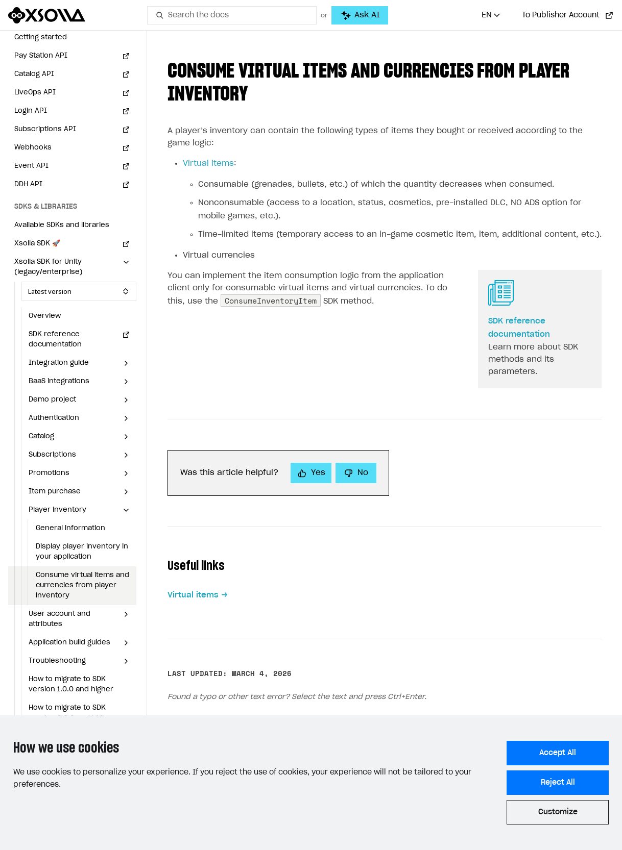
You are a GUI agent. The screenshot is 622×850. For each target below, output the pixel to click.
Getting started (40, 37)
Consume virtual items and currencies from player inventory (82, 585)
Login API (30, 111)
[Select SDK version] (78, 291)
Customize (558, 812)
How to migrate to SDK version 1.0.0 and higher (71, 684)
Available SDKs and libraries (61, 225)
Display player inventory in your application (82, 551)
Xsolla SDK (37, 243)
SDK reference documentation (55, 339)
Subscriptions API (45, 129)
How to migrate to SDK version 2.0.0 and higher (71, 713)
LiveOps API (35, 92)
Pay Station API (40, 56)
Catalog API (34, 74)
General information (70, 528)
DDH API (28, 184)
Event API (31, 166)
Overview (45, 316)
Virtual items (208, 163)
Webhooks (33, 147)
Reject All (558, 782)
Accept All (557, 753)
